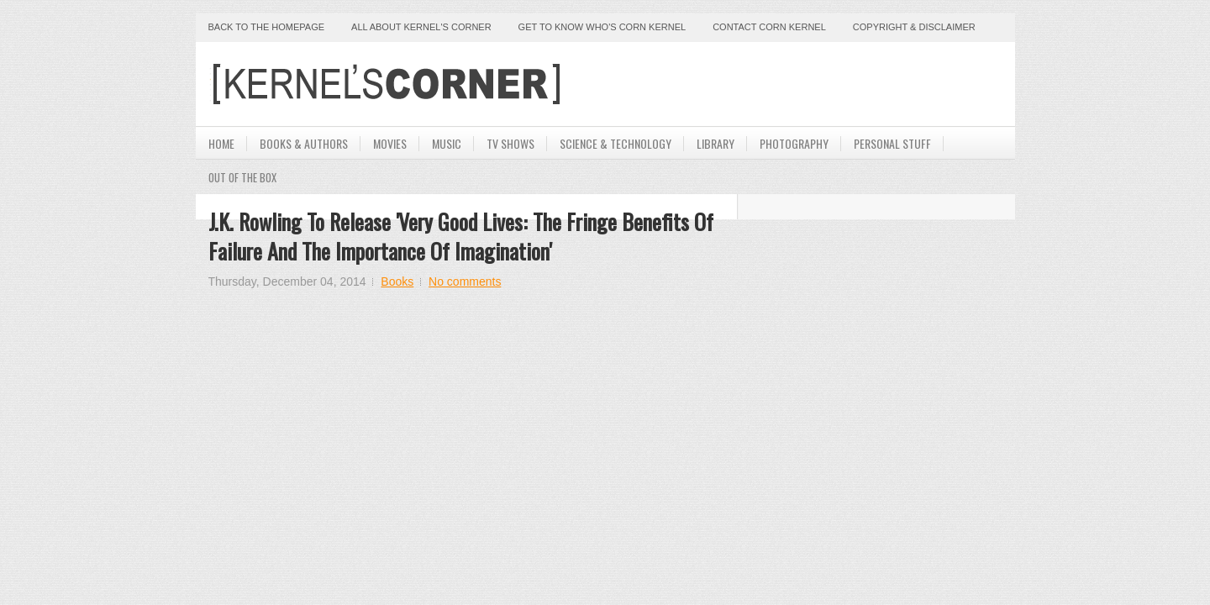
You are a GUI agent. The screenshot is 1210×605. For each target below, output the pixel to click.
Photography (794, 143)
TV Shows (510, 143)
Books (397, 281)
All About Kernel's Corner (421, 27)
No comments (465, 281)
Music (446, 143)
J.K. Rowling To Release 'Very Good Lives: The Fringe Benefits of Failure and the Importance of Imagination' (460, 236)
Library (715, 143)
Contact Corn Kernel (769, 27)
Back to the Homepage (266, 27)
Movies (390, 143)
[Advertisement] (805, 84)
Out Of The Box (242, 177)
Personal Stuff (892, 143)
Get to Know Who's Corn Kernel (602, 27)
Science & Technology (615, 143)
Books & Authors (304, 143)
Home (221, 143)
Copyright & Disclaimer (914, 27)
